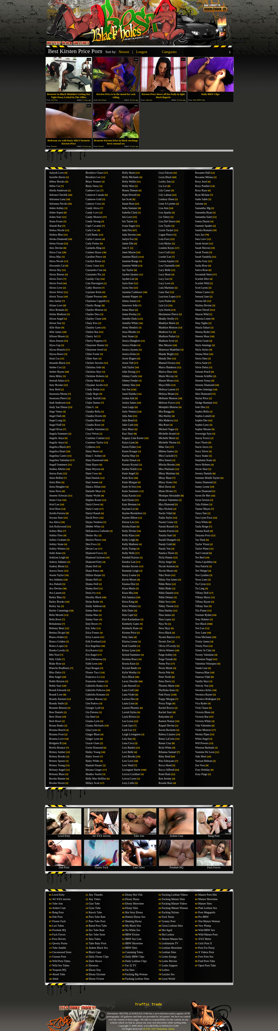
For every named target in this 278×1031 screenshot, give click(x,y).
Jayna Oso (127, 287)
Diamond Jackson (95, 557)
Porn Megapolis (206, 912)
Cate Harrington (94, 283)
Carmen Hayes (94, 252)
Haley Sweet (92, 756)
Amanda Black (57, 362)
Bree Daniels (56, 712)
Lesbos (165, 970)
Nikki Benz (165, 584)
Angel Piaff (55, 424)
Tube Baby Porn (97, 943)
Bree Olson (55, 716)
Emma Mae (92, 615)
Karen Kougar (130, 451)
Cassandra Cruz (94, 270)
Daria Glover (93, 504)
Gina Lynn (91, 730)
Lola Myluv (165, 243)
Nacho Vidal (165, 513)
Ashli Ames (55, 553)
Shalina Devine (203, 305)
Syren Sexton (202, 500)
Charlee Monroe (94, 309)
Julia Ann (127, 416)
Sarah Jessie (201, 243)
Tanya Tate (201, 513)
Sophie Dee (201, 420)
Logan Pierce (166, 234)
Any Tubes (94, 899)
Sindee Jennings (204, 389)
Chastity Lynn (93, 327)
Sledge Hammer (204, 402)
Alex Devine (56, 248)
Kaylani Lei (128, 508)
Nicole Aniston (167, 566)
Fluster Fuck (101, 866)
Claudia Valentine (95, 429)
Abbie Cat (54, 186)
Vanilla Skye (202, 681)
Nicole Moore (166, 570)
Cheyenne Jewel (94, 349)
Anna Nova (55, 491)
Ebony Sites (131, 908)
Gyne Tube (95, 908)
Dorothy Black (94, 597)
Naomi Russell (167, 526)
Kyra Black (128, 676)
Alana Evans (56, 221)
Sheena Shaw (202, 336)
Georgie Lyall (93, 707)
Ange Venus (55, 411)
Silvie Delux (202, 367)
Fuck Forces (213, 866)
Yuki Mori (200, 756)
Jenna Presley (129, 314)
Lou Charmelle (167, 265)
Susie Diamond (203, 491)
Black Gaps (95, 952)
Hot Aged (167, 930)
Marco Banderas (167, 367)
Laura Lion (128, 703)
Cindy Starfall (93, 398)
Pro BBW (203, 916)
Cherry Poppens (94, 340)
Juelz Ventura (129, 411)
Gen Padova (92, 703)
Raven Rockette (167, 730)
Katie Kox (127, 477)
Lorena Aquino (167, 261)
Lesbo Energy (169, 956)
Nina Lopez (165, 619)
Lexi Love (127, 761)
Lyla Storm (165, 309)
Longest (141, 52)
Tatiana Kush (202, 531)
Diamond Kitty (94, 561)
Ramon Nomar (167, 721)
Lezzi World (168, 978)
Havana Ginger (94, 769)
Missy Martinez (167, 473)
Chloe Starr (92, 358)
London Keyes (166, 248)
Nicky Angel (165, 561)
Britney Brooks (57, 756)
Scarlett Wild (202, 283)
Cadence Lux (93, 190)
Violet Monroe (203, 730)
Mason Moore (166, 380)
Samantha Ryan (203, 212)
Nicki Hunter (166, 557)
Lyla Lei (163, 305)
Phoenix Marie (167, 685)
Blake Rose (55, 663)
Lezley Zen (165, 181)
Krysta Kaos (129, 663)
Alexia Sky (55, 270)
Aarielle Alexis (57, 177)
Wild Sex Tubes (60, 965)
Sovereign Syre (203, 433)
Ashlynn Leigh (57, 557)
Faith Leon (91, 663)
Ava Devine (55, 588)
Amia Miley (55, 376)
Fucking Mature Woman (175, 908)
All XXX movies (101, 834)
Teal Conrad (201, 553)
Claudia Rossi (93, 424)
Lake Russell (129, 685)
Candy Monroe (94, 217)
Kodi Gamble (129, 646)
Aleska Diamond (58, 239)
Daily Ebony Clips (99, 956)
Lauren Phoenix (130, 707)
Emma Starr (92, 619)
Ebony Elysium (97, 974)
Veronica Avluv (203, 690)
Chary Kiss (92, 323)
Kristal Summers (131, 654)
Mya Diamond (166, 504)
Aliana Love (56, 305)
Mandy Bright (166, 354)
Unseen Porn (59, 956)
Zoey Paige (201, 774)
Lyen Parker (165, 301)
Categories (169, 52)
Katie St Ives (129, 486)
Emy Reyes (92, 623)
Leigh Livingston (131, 734)
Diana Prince (93, 570)
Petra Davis (165, 681)
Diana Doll (92, 566)
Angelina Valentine (59, 460)
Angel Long (55, 420)
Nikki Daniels (166, 592)
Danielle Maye (94, 491)
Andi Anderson (57, 402)
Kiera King (128, 601)
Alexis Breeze (56, 274)
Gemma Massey (94, 699)
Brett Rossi (55, 721)
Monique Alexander (169, 495)
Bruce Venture (93, 181)
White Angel (202, 738)
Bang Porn (213, 834)
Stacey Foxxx (202, 438)
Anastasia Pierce (58, 398)
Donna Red (92, 588)
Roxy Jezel (201, 181)
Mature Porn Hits (207, 894)
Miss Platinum (166, 469)
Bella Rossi (55, 619)
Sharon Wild (202, 314)
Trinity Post (201, 646)
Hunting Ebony (133, 921)
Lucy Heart (165, 274)
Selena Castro (202, 292)
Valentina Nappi (204, 659)
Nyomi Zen (165, 641)
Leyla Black (165, 177)
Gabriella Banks (94, 685)
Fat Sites (130, 970)
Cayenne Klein (94, 292)
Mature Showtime (208, 899)
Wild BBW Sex (206, 930)
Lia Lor (163, 186)
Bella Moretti (56, 615)
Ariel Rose (55, 508)
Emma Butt (92, 610)
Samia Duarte (202, 221)
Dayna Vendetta (94, 522)
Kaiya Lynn (128, 442)
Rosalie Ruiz (166, 783)
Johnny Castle (129, 376)
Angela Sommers (58, 433)
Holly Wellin (129, 181)
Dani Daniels (93, 477)
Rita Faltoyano (167, 761)
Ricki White (165, 747)
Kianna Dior (129, 584)
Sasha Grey (201, 261)
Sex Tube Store (97, 934)
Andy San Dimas (58, 407)
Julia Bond (128, 420)
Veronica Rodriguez (206, 699)
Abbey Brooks (57, 181)
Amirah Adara (57, 380)
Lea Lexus (128, 721)
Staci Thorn (201, 442)
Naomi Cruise (166, 522)
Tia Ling (199, 588)
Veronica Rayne (203, 694)
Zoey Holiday (202, 769)
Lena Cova (128, 743)
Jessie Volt (128, 362)
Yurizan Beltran (203, 761)
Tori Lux (200, 628)
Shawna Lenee (203, 318)
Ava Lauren (55, 592)
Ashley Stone (56, 544)
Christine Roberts (95, 376)
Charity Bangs (93, 305)
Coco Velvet (92, 433)
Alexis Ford (55, 283)
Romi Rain (164, 774)
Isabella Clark (129, 212)
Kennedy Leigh (130, 570)
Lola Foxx (164, 239)
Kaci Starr (127, 433)
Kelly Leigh (128, 539)
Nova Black (165, 632)
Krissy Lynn (128, 650)
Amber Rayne (56, 371)
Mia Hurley (165, 416)
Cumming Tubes (134, 952)
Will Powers (201, 743)
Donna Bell (92, 579)
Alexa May (55, 256)
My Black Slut (133, 925)
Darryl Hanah (93, 513)
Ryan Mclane (202, 194)
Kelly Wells (128, 553)
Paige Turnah (166, 659)
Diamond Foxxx (94, 553)
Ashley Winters (57, 548)
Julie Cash (127, 424)
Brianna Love (56, 738)
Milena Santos (166, 451)
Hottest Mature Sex (172, 939)
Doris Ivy (91, 592)
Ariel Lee (54, 504)
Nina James (165, 615)
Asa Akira (54, 522)
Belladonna (55, 623)
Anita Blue (55, 482)
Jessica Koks (129, 354)
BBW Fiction (132, 934)
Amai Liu (54, 358)
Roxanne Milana (204, 177)
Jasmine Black (130, 256)
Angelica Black (57, 447)
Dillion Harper (93, 575)
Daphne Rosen (93, 500)
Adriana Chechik (58, 194)
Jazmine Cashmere (132, 292)
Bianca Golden (57, 641)
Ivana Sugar (128, 225)
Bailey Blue (55, 597)
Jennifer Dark (129, 318)
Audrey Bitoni (57, 566)
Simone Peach (203, 371)
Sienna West (201, 354)
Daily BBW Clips (134, 956)
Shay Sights (201, 323)
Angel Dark (55, 416)
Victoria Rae (202, 716)
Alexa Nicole (56, 261)
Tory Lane (200, 632)
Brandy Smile (56, 703)
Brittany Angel (57, 769)
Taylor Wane (202, 548)
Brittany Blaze (57, 774)
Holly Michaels (130, 177)
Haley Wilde (92, 761)
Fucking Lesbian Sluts (137, 978)
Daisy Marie (92, 451)
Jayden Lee (128, 278)
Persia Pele (165, 672)
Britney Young (57, 765)
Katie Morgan (129, 482)
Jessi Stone (128, 336)
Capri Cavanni (93, 225)
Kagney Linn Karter (133, 438)
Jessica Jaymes (130, 349)
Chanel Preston (94, 296)
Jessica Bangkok (131, 340)
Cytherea (90, 447)
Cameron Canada (95, 194)
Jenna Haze (128, 309)
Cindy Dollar (93, 389)
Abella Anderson (58, 190)
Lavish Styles (129, 712)
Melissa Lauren (167, 389)
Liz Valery (164, 217)
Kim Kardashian (131, 619)
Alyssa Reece (56, 354)
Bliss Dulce (55, 672)
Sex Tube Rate (97, 930)
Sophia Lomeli (203, 416)
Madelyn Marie (167, 323)
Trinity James (202, 641)
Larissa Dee (128, 699)
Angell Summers (58, 464)
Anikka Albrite (57, 469)
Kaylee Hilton (129, 517)
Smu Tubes (95, 939)
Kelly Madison (130, 544)
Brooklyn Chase (94, 172)
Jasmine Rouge (130, 261)
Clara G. (90, 407)
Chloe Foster (93, 354)
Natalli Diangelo (168, 539)
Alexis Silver (56, 292)
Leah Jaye (127, 725)
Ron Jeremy (165, 778)
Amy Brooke (56, 385)
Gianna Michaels (95, 725)
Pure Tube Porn (97, 921)
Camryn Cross (93, 203)
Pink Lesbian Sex (207, 908)
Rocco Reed (165, 765)
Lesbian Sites (169, 952)
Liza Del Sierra (167, 221)
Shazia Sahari (202, 327)
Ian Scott (127, 199)
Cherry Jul (91, 336)
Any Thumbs (96, 894)
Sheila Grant (202, 340)
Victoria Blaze (203, 712)
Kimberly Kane (130, 628)
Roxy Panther (202, 186)
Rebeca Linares (167, 734)
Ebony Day (95, 970)
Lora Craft (164, 252)
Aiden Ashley (56, 208)
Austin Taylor (56, 575)
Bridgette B (55, 743)
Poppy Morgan (167, 699)
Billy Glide (55, 659)
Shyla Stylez (202, 349)
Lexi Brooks (129, 756)
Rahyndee (164, 716)
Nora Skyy (164, 628)
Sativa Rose (201, 270)
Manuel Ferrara (167, 362)
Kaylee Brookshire (132, 513)
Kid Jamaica (129, 597)
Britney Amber (57, 752)
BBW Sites (131, 947)
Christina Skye (94, 371)
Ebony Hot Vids (134, 894)
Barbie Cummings (59, 610)
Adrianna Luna (57, 199)
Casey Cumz (92, 265)
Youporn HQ (59, 970)
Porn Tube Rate (97, 916)
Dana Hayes (92, 464)
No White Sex (132, 930)
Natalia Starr (165, 535)
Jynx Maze (128, 429)
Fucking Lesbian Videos (175, 894)
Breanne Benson (58, 707)
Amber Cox (55, 367)
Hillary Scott (93, 783)
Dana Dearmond (94, 460)
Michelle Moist (167, 438)
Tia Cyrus (200, 584)
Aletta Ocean (56, 243)
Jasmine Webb (130, 265)
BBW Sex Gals (133, 939)
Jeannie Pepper (130, 296)
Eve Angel (91, 654)
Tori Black (201, 623)
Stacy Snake (201, 455)
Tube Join (138, 834)
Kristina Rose (129, 659)
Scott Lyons (201, 287)
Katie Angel (128, 473)
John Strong (128, 371)
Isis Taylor (128, 221)
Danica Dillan (93, 486)
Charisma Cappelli (96, 301)
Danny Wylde (93, 495)
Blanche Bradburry (59, 668)
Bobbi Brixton (57, 681)
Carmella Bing (93, 248)
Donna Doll (92, 584)
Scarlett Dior (202, 278)
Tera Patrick (201, 566)
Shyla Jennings (203, 345)
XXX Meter (204, 939)
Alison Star (55, 323)
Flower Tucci (93, 672)
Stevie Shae (201, 469)
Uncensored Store (61, 952)
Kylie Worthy (129, 672)
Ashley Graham (57, 539)
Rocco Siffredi (166, 769)
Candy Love (92, 212)
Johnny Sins (128, 385)
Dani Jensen (92, 482)
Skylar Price (201, 398)
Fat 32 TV (130, 965)
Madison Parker (167, 336)
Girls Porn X (205, 943)
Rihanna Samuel (167, 752)
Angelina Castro (58, 455)
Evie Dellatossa (94, 659)
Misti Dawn (165, 486)
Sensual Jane (202, 296)
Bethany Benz (56, 628)
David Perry (92, 517)
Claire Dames (93, 402)
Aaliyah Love (56, 172)
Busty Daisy (92, 186)
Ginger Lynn (92, 738)
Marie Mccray (166, 376)
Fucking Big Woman (136, 974)
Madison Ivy (165, 332)
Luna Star (164, 292)
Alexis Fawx (56, 278)
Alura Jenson (56, 340)
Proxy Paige (165, 703)
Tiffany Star (201, 606)
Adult (55, 978)
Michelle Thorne (168, 442)
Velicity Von (201, 685)
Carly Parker (92, 243)
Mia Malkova (166, 420)
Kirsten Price (129, 632)
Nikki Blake (165, 588)
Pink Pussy (165, 694)
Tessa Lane (201, 579)
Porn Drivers (59, 939)
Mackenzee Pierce (168, 314)
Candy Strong (93, 221)
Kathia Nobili (129, 469)
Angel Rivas (56, 429)
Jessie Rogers (129, 358)
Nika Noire (165, 575)
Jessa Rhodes (129, 332)
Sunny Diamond (204, 482)
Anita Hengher (57, 486)
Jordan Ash (128, 398)
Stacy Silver (201, 451)
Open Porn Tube (207, 965)
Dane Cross (92, 473)
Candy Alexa (93, 208)
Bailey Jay (55, 606)
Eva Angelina (93, 646)
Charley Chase (93, 318)
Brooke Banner (57, 778)
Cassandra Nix (93, 274)
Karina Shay (129, 455)
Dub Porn (63, 866)
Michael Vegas (167, 429)
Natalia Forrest (167, 531)
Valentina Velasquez (206, 663)
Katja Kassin (129, 495)
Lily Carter (165, 190)
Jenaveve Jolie (130, 305)
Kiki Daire (128, 610)
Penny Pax (164, 663)
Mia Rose (164, 424)
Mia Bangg (165, 411)
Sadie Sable (201, 199)
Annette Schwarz (58, 495)
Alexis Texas (56, 296)
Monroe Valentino (168, 500)
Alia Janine (55, 301)
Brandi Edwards (58, 690)
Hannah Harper (94, 765)
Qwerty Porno (59, 943)
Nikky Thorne (166, 606)
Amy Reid (54, 389)
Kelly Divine (129, 531)
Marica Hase (165, 371)
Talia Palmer (202, 504)
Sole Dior (200, 407)
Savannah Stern (203, 274)
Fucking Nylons (170, 912)
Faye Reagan (93, 668)
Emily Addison (94, 606)
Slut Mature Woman (209, 921)
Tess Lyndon (202, 575)
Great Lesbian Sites (172, 925)
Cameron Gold (94, 199)
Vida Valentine (203, 725)
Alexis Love (55, 287)
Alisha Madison (57, 314)
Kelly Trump (129, 548)
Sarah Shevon (202, 248)
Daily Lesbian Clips (136, 961)
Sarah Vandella (203, 256)
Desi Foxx (91, 544)
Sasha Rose (201, 265)
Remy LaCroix (167, 738)
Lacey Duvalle (130, 681)
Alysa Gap (55, 345)
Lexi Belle (128, 752)
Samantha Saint (203, 217)
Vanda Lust (201, 668)
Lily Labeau (165, 194)
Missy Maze (165, 477)
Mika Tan (164, 447)
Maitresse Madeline (169, 349)
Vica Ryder (201, 703)
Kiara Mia (127, 592)
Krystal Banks (130, 668)
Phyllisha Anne (167, 690)
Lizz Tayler (165, 225)
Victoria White (203, 721)
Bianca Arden (56, 637)
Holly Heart (128, 172)
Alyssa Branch (57, 349)
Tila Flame (201, 610)
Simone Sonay (203, 380)
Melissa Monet (167, 393)
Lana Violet (128, 694)
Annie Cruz (55, 500)
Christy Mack (93, 380)
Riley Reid (164, 756)
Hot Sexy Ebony (134, 912)
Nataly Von (165, 548)
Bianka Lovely (57, 650)
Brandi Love (56, 694)
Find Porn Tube (206, 961)
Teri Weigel (201, 570)
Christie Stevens (94, 362)
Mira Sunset (165, 460)
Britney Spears (57, 761)
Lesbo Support (170, 965)
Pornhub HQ (176, 866)
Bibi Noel (54, 654)
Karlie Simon (129, 460)
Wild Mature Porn (208, 934)
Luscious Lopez (167, 296)
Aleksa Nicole (57, 230)
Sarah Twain (202, 252)
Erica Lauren (93, 637)
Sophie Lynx (202, 424)
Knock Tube (95, 912)
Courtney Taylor (94, 442)
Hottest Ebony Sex (135, 916)
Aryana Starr (56, 517)
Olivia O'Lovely (167, 646)
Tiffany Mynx (202, 597)
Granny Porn (169, 921)
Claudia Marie (93, 420)
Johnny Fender (130, 380)
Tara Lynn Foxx (203, 517)
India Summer (130, 208)
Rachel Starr (165, 712)
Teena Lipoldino (204, 561)
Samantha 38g (203, 208)
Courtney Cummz (95, 438)
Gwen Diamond (94, 747)
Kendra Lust (129, 561)
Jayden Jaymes (130, 274)
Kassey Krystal (130, 464)
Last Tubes (138, 866)
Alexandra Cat (57, 265)
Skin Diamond (203, 393)
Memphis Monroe (168, 407)
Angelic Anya (56, 438)
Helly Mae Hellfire (96, 778)
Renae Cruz (165, 743)
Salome (199, 203)
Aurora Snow (56, 570)
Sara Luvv (200, 239)
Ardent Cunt (176, 834)
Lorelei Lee (165, 256)
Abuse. (171, 1028)
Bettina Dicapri (57, 632)
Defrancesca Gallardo (97, 531)
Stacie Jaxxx (202, 447)
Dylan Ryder (92, 601)
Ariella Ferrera (57, 513)
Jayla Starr (128, 283)
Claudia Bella (93, 411)
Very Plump (204, 925)
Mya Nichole (166, 508)
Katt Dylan (128, 500)
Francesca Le (93, 676)
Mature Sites (205, 903)
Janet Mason (129, 252)
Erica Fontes (92, 632)
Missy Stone (165, 482)
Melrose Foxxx (167, 402)
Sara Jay (199, 234)
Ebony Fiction (96, 978)
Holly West (128, 186)
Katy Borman (129, 504)
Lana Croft (128, 690)
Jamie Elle (128, 243)
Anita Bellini (56, 477)
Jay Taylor (127, 270)
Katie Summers (130, 491)
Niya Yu (163, 623)
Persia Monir (166, 668)
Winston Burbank (204, 747)
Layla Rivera (129, 716)
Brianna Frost (56, 734)
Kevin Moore (129, 579)
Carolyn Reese (93, 261)
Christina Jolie (93, 367)
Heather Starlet (94, 774)
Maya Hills (165, 385)
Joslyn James (129, 402)
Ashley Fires (56, 535)
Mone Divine (166, 491)
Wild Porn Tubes (61, 961)
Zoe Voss (200, 765)
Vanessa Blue (202, 672)
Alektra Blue (56, 234)
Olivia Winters (166, 650)
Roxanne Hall (202, 172)
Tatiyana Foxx (203, 535)
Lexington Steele (131, 769)
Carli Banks (92, 234)
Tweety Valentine (204, 654)
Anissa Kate (55, 473)
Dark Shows (95, 961)
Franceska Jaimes (95, 681)
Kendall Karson (130, 557)
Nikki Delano (166, 597)
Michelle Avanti (167, 433)
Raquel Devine (167, 725)
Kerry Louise (129, 575)
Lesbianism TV (170, 943)
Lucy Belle (165, 270)
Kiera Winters (129, 606)
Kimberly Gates (130, 623)
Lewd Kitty (63, 834)
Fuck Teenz (168, 916)
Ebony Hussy (132, 899)
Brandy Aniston (57, 699)
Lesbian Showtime (172, 947)
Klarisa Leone (129, 641)
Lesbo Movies (169, 961)
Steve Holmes (202, 464)
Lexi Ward (128, 765)
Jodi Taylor (128, 367)
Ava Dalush (55, 584)
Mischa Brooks (167, 464)
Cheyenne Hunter (95, 345)
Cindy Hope (92, 393)
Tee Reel (200, 557)
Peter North (165, 676)
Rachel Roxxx (166, 707)
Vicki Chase (201, 707)
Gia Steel (91, 716)
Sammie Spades (203, 225)
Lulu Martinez (166, 287)
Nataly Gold (165, 544)
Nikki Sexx (165, 601)
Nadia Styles (165, 517)
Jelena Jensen (129, 301)
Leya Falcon (165, 172)
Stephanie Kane (203, 460)
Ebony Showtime (134, 903)
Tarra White (201, 522)
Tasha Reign (201, 526)
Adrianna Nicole (58, 203)
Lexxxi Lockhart (131, 774)
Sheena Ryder (202, 332)
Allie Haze (55, 327)
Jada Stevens (129, 234)
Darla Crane (92, 508)
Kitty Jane (127, 637)
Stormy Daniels (203, 473)
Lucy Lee (164, 278)
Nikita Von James (168, 579)
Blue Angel (55, 676)
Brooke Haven (57, 783)
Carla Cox (91, 230)
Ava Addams (56, 579)
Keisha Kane (129, 526)
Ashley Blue (56, 531)
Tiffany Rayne (203, 601)
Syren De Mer (202, 495)
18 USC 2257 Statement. (155, 1028)
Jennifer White (130, 323)
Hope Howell (129, 194)
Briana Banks (56, 725)
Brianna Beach (57, 730)
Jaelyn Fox (128, 239)
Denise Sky (92, 535)
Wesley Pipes (202, 734)
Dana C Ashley (94, 455)
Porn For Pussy (206, 947)
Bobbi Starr (55, 685)
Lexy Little (128, 783)
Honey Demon (130, 190)
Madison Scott (166, 340)
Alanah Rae (55, 225)
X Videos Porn (206, 952)
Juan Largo (128, 407)
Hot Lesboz (168, 934)
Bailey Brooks (57, 601)
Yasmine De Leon (204, 752)
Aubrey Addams (58, 561)
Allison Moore (57, 336)
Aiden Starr (55, 217)
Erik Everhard (93, 641)
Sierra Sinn (201, 358)
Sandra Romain (203, 230)
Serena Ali (201, 301)
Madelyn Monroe (168, 327)
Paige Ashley (166, 654)
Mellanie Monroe (168, 398)
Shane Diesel (202, 309)
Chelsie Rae (92, 332)
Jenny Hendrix (130, 327)
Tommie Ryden (203, 615)
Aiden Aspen (56, 212)
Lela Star (127, 738)
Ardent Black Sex (98, 947)
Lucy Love (164, 283)
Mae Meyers (165, 345)
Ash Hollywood (57, 526)
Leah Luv (127, 730)
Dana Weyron (93, 469)
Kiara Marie (128, 588)
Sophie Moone (203, 429)
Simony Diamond (204, 385)
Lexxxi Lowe (129, 778)
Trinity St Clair (203, 650)
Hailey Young (93, 752)
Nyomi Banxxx (167, 637)
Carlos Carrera (93, 239)
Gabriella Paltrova (95, 690)
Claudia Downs (94, 416)
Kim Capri (128, 615)
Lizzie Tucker (166, 230)
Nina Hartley (166, 610)
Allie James (55, 332)
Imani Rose (128, 203)
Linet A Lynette (167, 203)
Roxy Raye (201, 190)
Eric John (91, 628)
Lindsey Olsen (166, 199)
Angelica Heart (57, 451)
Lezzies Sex (168, 974)
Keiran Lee (128, 522)
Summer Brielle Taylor (207, 477)
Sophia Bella (202, 411)
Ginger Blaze (93, 734)
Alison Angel (56, 318)
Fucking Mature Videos (174, 903)
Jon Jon (126, 389)
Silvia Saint (201, 362)
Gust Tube (94, 903)
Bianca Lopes (56, 646)
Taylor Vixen (202, 544)
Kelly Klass (128, 535)
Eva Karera (92, 650)
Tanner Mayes (203, 508)
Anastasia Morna (58, 393)
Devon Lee (92, 548)
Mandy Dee (165, 358)
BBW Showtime (134, 943)
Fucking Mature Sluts (173, 899)
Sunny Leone (202, 486)
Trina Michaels (203, 637)
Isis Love (127, 217)
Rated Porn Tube (98, 925)
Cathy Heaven (93, 287)
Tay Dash (200, 539)
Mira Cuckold (166, 455)
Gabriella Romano (95, 694)
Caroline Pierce (94, 256)
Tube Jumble (59, 947)
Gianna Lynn (93, 721)
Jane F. (126, 248)
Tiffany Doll (202, 592)
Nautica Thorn (166, 553)
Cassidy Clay (93, 278)
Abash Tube (58, 974)
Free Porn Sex (205, 956)
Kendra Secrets (130, 566)
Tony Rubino (202, 619)
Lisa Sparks (165, 212)
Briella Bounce (57, 747)
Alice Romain (56, 309)
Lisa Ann (163, 208)
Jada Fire (127, 230)
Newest (124, 52)
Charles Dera (93, 314)
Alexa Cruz (55, 252)
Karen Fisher (129, 447)
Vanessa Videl (202, 676)
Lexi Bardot (128, 747)
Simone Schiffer (204, 376)
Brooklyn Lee (93, 177)
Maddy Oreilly (167, 318)
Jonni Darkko (129, 393)
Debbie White (93, 526)
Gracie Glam (93, 743)
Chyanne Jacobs (94, 385)
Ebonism (93, 965)
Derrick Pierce (93, 539)
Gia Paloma (92, 712)
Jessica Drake (129, 345)
